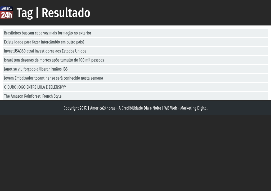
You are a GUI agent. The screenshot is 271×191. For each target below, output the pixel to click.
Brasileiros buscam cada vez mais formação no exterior (47, 33)
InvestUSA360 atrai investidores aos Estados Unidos (45, 51)
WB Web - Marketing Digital (185, 108)
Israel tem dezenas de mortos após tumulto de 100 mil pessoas (54, 60)
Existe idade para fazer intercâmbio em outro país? (44, 42)
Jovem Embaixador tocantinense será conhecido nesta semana (53, 78)
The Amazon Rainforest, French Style (32, 96)
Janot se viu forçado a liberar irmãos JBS (35, 69)
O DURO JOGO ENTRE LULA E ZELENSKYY (35, 87)
